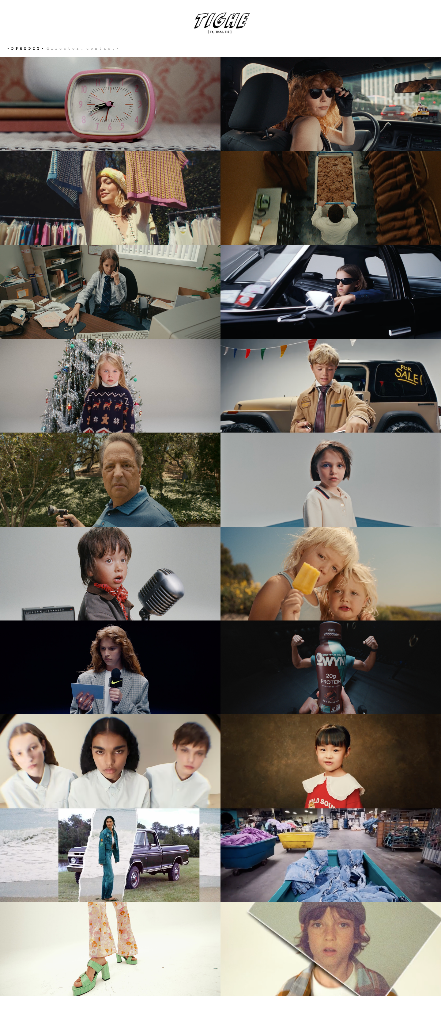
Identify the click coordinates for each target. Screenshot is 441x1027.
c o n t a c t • (102, 48)
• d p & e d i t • (25, 48)
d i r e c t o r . (65, 48)
